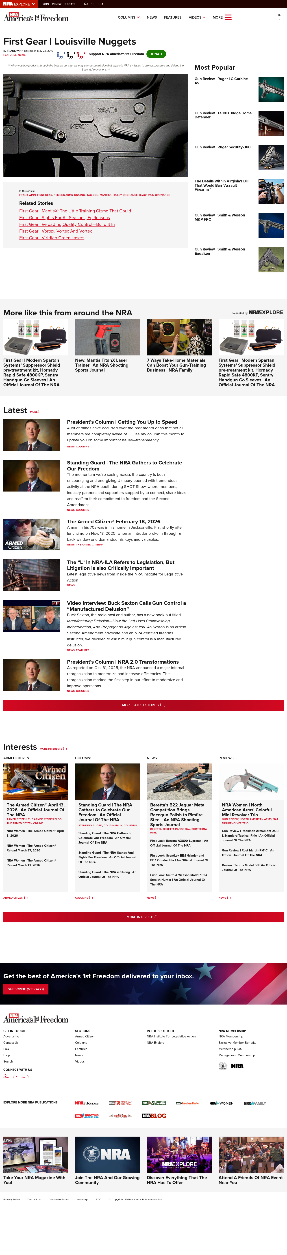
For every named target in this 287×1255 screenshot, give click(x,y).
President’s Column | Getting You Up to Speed (122, 422)
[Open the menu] (228, 17)
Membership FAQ (231, 1049)
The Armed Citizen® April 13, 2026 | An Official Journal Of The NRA (36, 810)
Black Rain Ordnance (154, 195)
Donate (72, 4)
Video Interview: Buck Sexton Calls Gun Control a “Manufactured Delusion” (126, 606)
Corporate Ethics (59, 1199)
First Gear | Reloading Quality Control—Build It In (67, 224)
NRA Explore (156, 1042)
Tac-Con (92, 195)
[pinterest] (81, 52)
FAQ (6, 1049)
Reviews (226, 758)
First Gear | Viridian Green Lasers (51, 237)
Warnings (82, 1199)
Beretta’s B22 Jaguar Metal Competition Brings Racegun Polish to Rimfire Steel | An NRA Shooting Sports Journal (178, 815)
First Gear (44, 195)
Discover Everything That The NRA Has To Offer (177, 1180)
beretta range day (176, 829)
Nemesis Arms (63, 195)
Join (48, 4)
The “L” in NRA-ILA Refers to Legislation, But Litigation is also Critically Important (120, 565)
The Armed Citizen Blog (45, 819)
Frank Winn (27, 195)
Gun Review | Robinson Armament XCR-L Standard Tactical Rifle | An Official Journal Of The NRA (250, 835)
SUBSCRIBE (26, 989)
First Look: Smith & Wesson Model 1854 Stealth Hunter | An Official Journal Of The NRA (178, 880)
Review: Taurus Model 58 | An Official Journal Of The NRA (249, 867)
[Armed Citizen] (26, 898)
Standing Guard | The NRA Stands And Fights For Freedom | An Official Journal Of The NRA (107, 857)
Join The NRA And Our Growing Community (107, 1180)
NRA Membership (231, 1036)
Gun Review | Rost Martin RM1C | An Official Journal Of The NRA (248, 852)
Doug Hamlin (113, 825)
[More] (40, 412)
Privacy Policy (11, 1199)
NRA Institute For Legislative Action (171, 1036)
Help (6, 1055)
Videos (195, 17)
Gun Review (230, 819)
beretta (156, 829)
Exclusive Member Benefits (237, 1042)
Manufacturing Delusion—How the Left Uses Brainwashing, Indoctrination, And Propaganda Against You (119, 624)
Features (173, 17)
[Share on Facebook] (61, 52)
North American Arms (256, 819)
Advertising (11, 1036)
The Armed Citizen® (89, 545)
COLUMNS (130, 825)
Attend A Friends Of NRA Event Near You (251, 1180)
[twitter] (71, 52)
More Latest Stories (161, 705)
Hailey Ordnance (125, 195)
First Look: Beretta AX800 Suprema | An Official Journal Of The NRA (179, 843)
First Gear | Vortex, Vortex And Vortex (55, 231)
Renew (59, 4)
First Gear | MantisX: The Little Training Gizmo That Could (75, 210)
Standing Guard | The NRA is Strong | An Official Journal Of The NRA (107, 874)
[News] (157, 898)
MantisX (105, 195)
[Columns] (91, 898)
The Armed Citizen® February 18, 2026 (114, 521)
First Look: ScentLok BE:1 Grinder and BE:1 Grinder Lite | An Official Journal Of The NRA (179, 860)
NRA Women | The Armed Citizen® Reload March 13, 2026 (31, 862)
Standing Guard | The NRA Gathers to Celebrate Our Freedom (124, 465)
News (152, 17)
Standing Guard (90, 825)
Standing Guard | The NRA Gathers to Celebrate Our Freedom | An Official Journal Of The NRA (105, 812)
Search (8, 1061)
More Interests (51, 749)
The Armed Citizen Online (25, 823)
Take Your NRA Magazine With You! (34, 1180)
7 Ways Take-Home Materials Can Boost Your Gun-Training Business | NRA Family (176, 365)
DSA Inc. (79, 195)
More (34, 412)
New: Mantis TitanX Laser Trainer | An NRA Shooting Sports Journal (101, 365)
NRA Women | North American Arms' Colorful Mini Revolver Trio (247, 810)
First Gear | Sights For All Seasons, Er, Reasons (64, 217)
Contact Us (11, 1042)
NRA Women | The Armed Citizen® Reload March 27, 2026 (31, 848)
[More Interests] (65, 749)
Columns (126, 17)
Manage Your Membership (237, 1055)
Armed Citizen (16, 758)
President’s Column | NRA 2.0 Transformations (123, 662)
